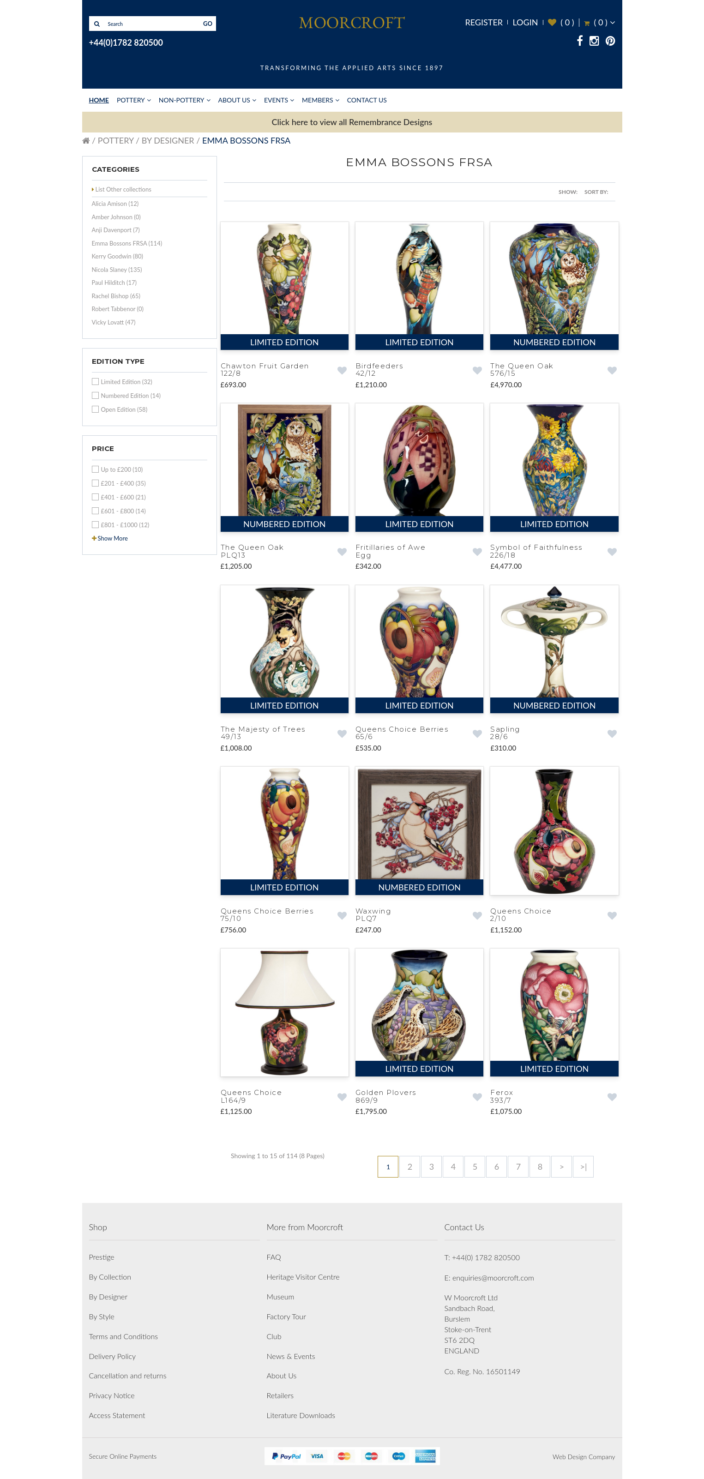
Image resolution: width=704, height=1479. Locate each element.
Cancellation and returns (128, 1375)
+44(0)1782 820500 (126, 42)
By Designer (168, 140)
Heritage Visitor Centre (303, 1276)
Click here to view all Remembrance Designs (352, 122)
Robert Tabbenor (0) (118, 309)
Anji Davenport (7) (116, 230)
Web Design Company (584, 1457)
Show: (568, 191)
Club (274, 1336)
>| (583, 1166)
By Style (101, 1316)
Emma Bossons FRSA (246, 140)
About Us (234, 100)
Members (317, 100)
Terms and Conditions (123, 1336)
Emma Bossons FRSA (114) (127, 243)
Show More (113, 538)
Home (99, 100)
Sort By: (596, 191)
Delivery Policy (112, 1356)
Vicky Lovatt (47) (114, 322)
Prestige (101, 1256)
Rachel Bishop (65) (116, 296)
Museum (281, 1296)
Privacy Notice (112, 1395)
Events (276, 100)
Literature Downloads (301, 1415)
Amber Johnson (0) (116, 217)
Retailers (280, 1395)
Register (484, 22)
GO (207, 23)
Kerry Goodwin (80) (118, 256)
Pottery (131, 100)
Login (525, 22)
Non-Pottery (182, 100)
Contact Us (367, 100)
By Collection (110, 1276)
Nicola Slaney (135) (117, 269)
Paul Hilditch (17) (114, 282)
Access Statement (117, 1415)
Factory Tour (286, 1316)
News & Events (291, 1356)
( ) (561, 22)
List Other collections (123, 189)
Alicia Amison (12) (115, 203)
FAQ (274, 1256)
